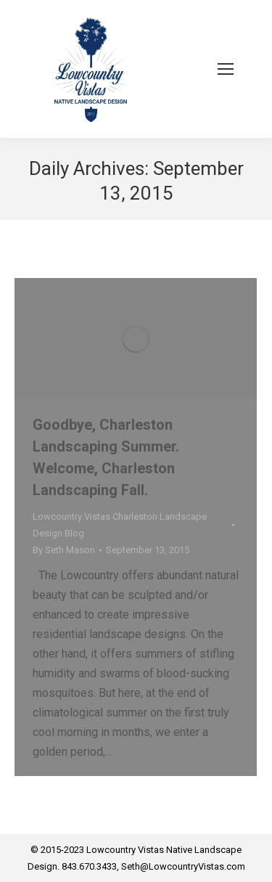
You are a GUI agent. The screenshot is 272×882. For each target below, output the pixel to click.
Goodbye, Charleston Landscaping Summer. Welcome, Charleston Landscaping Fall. (106, 457)
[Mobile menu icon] (225, 69)
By (64, 549)
